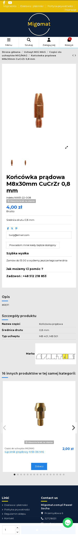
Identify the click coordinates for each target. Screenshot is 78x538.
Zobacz (39, 466)
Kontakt (9, 518)
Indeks (10, 197)
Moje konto (10, 6)
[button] (14, 474)
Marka (30, 353)
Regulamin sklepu (15, 513)
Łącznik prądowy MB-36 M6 (24, 451)
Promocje (70, 9)
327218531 (50, 518)
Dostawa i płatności (32, 6)
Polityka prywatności (60, 6)
